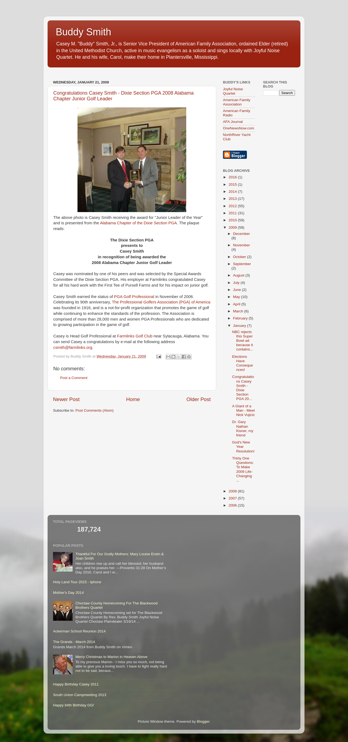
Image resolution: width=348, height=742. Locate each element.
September (242, 264)
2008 (233, 491)
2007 (233, 498)
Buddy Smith (83, 32)
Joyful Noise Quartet (233, 91)
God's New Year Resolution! (243, 446)
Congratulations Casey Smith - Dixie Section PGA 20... (243, 388)
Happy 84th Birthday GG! (73, 705)
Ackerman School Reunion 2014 (79, 631)
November (241, 245)
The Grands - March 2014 (74, 642)
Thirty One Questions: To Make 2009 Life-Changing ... (243, 469)
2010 (233, 220)
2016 (233, 177)
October (240, 257)
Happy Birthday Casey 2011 (76, 684)
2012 (233, 206)
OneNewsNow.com (238, 128)
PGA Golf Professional (134, 296)
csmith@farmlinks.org (72, 347)
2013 (233, 199)
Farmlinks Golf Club (134, 336)
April (237, 304)
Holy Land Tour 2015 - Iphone (77, 582)
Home (133, 399)
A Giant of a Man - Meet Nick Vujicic (243, 410)
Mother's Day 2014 (68, 593)
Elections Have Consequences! (242, 363)
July (237, 283)
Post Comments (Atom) (95, 410)
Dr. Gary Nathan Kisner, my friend (242, 428)
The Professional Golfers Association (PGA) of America (161, 302)
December (241, 234)
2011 (233, 213)
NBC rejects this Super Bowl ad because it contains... (242, 341)
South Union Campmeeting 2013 (79, 695)
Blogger (203, 721)
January (240, 326)
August (239, 275)
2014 (233, 192)
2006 (233, 505)
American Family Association (236, 102)
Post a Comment (74, 378)
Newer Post (66, 399)
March (238, 311)
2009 (233, 227)
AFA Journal (233, 122)
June (237, 290)
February (241, 318)
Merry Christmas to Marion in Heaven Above (111, 657)
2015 (233, 184)
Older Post (199, 399)
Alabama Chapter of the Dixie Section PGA (138, 223)
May (237, 297)
